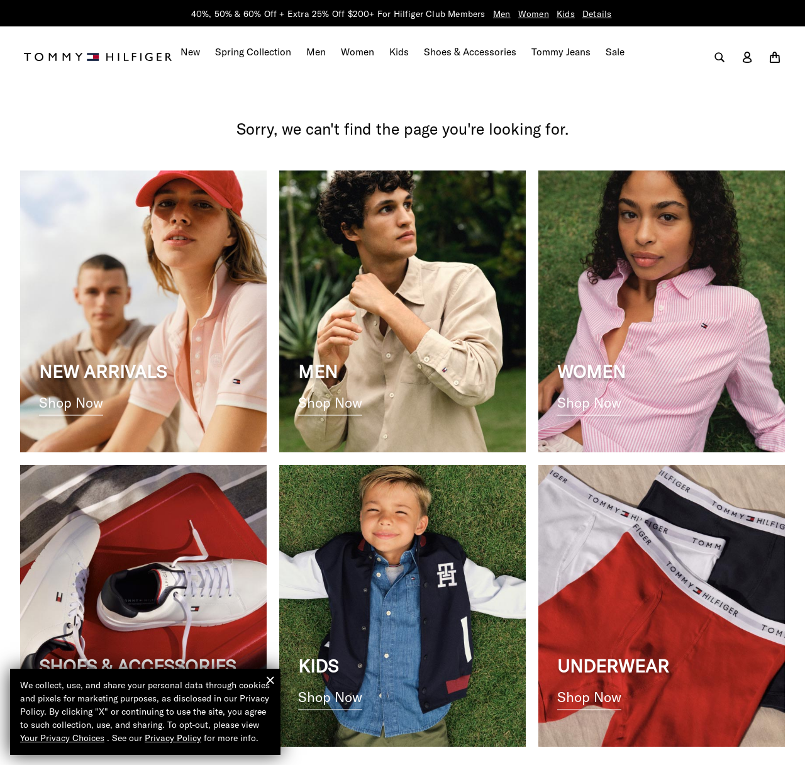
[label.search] (719, 52)
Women (533, 14)
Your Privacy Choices (62, 738)
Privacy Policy (173, 738)
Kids (566, 14)
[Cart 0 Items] (775, 52)
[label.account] (747, 52)
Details (597, 14)
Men (502, 14)
